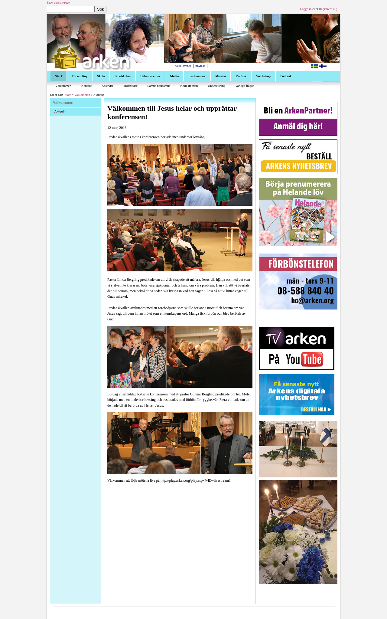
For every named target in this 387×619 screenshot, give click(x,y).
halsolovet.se (183, 65)
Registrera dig (328, 9)
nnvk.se (200, 65)
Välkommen (82, 95)
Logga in (305, 9)
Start (68, 95)
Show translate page (58, 2)
